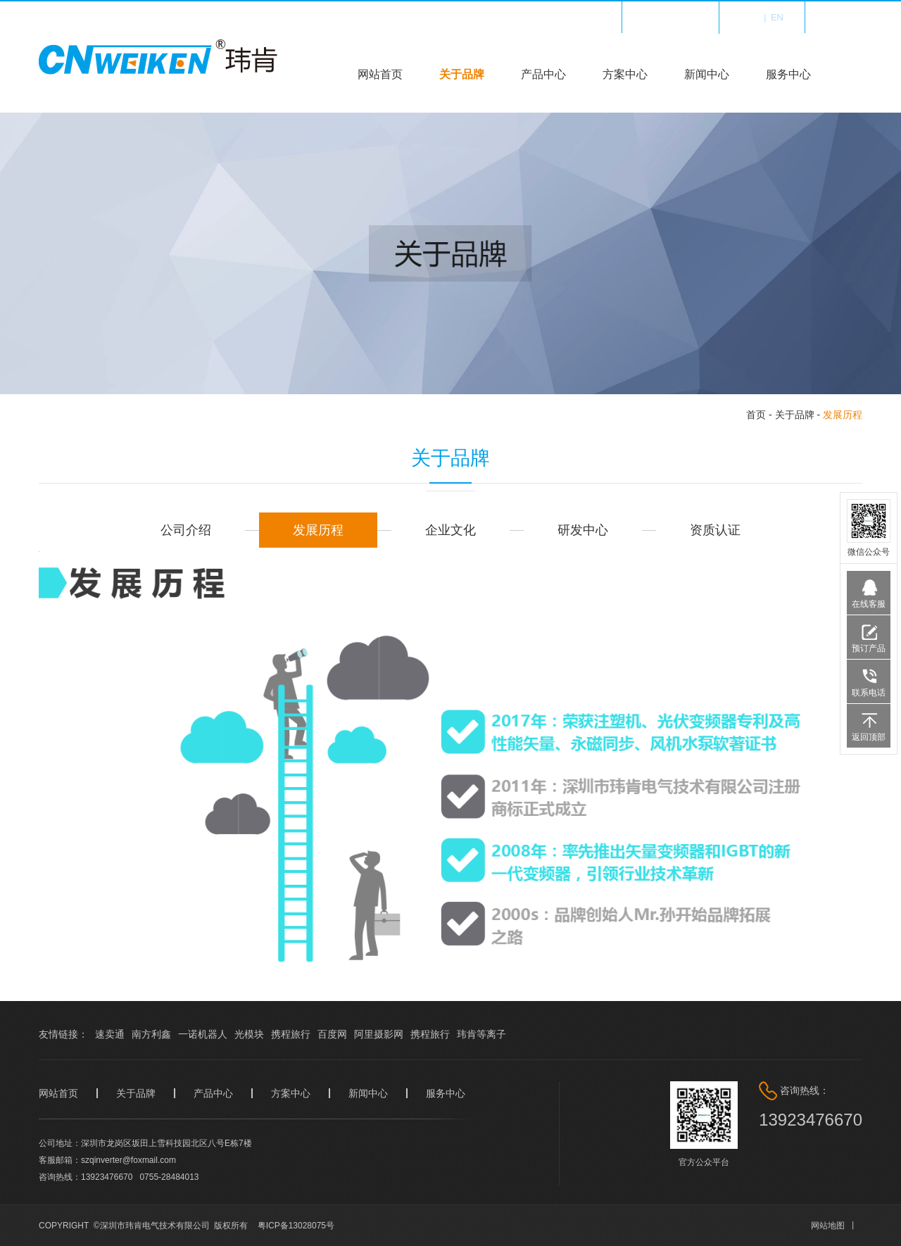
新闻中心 (706, 74)
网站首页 (380, 74)
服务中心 (788, 74)
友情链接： (63, 1034)
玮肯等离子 (481, 1034)
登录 (853, 17)
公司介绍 (185, 530)
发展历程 (842, 414)
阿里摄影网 (378, 1034)
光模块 (249, 1034)
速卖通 (110, 1034)
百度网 (332, 1034)
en (777, 17)
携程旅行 (290, 1034)
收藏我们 (679, 17)
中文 (750, 17)
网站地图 (828, 1226)
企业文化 (450, 530)
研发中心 (582, 530)
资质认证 (715, 530)
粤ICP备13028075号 (296, 1226)
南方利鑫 (151, 1034)
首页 (756, 414)
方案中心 (625, 74)
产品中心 (543, 74)
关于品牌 (461, 74)
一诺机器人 (202, 1034)
